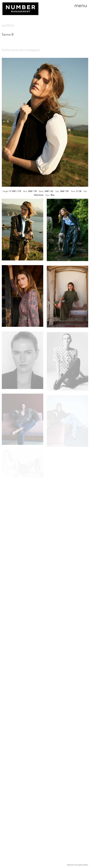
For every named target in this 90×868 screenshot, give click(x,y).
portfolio (8, 25)
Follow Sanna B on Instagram (21, 50)
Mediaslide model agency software (77, 865)
